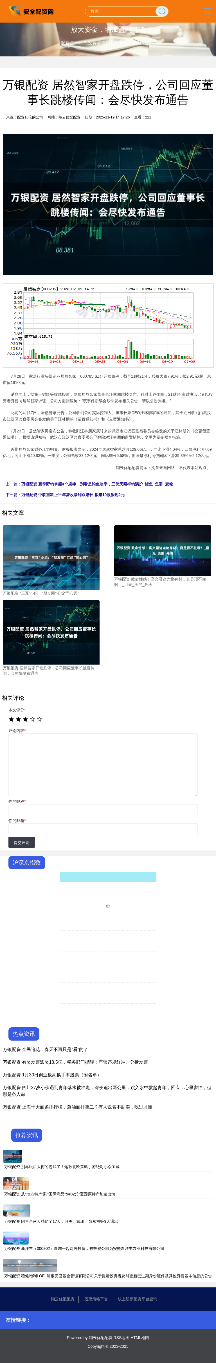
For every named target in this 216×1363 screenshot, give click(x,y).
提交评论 (22, 842)
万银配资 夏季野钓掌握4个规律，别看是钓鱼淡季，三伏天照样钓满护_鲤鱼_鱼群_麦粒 (97, 484)
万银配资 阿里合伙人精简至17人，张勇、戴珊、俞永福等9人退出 (61, 1221)
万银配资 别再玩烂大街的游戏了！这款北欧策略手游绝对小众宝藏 (62, 1166)
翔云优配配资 (63, 1299)
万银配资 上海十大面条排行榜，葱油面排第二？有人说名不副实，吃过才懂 (77, 1107)
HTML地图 (139, 1337)
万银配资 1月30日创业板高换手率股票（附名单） (52, 1074)
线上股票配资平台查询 (137, 1299)
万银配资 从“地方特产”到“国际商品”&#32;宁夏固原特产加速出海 (59, 1194)
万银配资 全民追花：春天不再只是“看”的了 (45, 1049)
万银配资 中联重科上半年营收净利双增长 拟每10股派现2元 (73, 495)
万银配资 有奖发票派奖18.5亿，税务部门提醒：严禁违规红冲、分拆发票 (75, 1062)
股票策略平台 (96, 1299)
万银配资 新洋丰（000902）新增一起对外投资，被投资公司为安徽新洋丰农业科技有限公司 (84, 1248)
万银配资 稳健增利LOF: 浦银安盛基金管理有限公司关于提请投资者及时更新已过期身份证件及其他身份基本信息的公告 (108, 1276)
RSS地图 (121, 1337)
